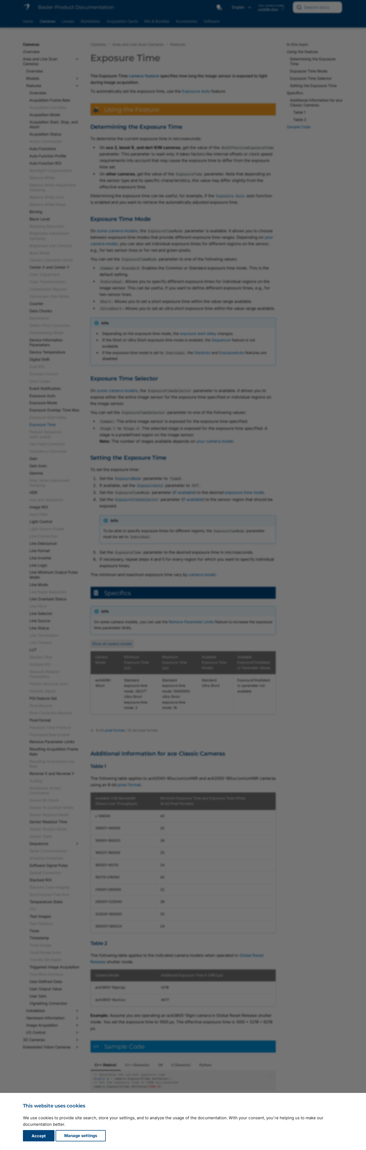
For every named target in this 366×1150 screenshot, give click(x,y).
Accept (39, 1135)
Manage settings (80, 1135)
